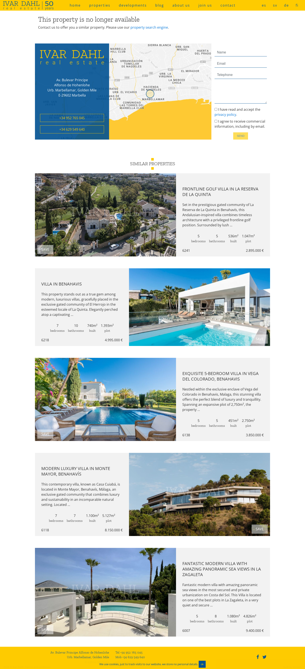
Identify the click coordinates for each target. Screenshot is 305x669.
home (75, 5)
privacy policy (225, 114)
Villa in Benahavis (59, 284)
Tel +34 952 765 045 (129, 652)
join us (205, 5)
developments (133, 5)
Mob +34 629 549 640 (130, 657)
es (264, 5)
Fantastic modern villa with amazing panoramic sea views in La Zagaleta (223, 569)
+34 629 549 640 (72, 129)
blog (159, 5)
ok (202, 664)
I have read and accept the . (237, 112)
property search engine (149, 27)
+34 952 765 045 (72, 118)
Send (240, 135)
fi (297, 5)
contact (228, 5)
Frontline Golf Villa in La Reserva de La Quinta (222, 191)
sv (275, 5)
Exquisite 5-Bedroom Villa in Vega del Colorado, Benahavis (222, 376)
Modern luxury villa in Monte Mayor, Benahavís (73, 471)
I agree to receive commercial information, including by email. (240, 124)
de (286, 5)
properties (99, 5)
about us (181, 5)
